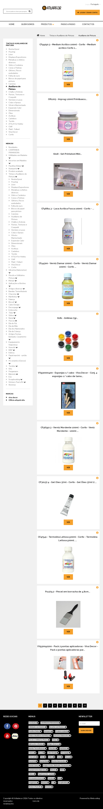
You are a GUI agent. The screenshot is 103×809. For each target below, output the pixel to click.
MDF (12, 350)
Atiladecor (18, 798)
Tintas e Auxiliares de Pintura (18, 175)
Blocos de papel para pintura (17, 79)
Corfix (11, 134)
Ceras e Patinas (15, 68)
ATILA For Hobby (16, 124)
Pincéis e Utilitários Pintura (17, 276)
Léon (11, 54)
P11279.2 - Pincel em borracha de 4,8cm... (67, 591)
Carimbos (12, 118)
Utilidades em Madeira (18, 156)
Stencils (13, 347)
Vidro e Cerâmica (16, 65)
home (11, 24)
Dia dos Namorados (17, 328)
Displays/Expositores (17, 57)
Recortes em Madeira (17, 161)
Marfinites (14, 296)
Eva (10, 377)
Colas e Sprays (15, 102)
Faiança (12, 299)
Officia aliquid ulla (17, 400)
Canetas (12, 84)
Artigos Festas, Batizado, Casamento (17, 336)
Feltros (11, 353)
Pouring (12, 52)
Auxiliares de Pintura (15, 87)
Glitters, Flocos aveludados (15, 71)
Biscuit (13, 302)
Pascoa (13, 320)
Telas (12, 312)
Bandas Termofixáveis (18, 291)
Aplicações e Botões (17, 284)
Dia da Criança (14, 331)
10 (85, 705)
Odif (10, 126)
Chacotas (14, 294)
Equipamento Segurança (14, 343)
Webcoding (95, 798)
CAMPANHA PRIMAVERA (14, 151)
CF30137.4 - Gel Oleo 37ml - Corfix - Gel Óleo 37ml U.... (68, 482)
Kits (10, 369)
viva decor (13, 397)
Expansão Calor (15, 108)
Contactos (88, 24)
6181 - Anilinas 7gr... (67, 318)
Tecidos (13, 366)
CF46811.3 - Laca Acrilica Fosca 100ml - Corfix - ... (67, 208)
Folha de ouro (14, 76)
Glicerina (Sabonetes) (18, 271)
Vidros (12, 315)
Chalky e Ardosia (16, 92)
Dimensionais (14, 110)
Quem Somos (27, 24)
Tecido (11, 121)
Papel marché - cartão (18, 356)
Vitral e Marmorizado (17, 105)
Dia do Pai (13, 323)
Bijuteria (13, 374)
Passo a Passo (68, 24)
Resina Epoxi (14, 49)
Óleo (11, 113)
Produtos (47, 24)
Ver (68, 84)
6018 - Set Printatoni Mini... (67, 154)
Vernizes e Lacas (15, 100)
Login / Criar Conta (88, 12)
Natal (12, 318)
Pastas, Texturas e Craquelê (16, 95)
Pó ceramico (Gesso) (17, 362)
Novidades (13, 147)
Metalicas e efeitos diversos (17, 61)
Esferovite (13, 310)
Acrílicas (12, 116)
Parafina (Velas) (16, 166)
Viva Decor (13, 132)
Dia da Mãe (13, 326)
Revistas (12, 385)
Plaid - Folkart (14, 129)
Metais (13, 280)
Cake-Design (14, 304)
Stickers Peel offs (17, 382)
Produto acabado (16, 171)
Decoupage (15, 307)
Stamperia (14, 168)
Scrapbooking (15, 379)
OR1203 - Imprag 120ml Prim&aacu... (67, 99)
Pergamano (13, 371)
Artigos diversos (17, 288)
